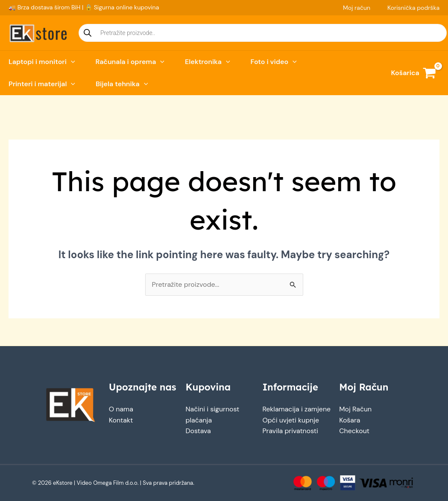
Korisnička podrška (413, 8)
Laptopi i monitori (42, 62)
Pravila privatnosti (290, 430)
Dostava (198, 430)
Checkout (354, 430)
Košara (349, 420)
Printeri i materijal (42, 84)
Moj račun (356, 8)
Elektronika (207, 62)
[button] (71, 62)
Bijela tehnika (122, 84)
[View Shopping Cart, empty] (413, 73)
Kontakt (121, 420)
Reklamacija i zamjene (296, 409)
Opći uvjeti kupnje (290, 420)
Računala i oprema (130, 62)
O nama (121, 409)
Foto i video (274, 62)
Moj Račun (355, 409)
